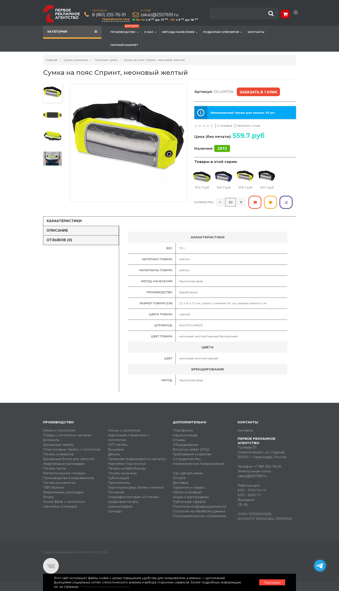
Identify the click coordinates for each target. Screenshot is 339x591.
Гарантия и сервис (189, 487)
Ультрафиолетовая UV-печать (133, 497)
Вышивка (115, 449)
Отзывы (179, 440)
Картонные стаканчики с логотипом (128, 437)
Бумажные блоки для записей (68, 459)
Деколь (114, 454)
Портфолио (183, 430)
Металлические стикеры (64, 473)
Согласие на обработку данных (199, 511)
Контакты (256, 32)
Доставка (180, 483)
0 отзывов (224, 125)
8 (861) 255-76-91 (109, 15)
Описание (57, 230)
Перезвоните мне (116, 19)
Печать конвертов (58, 454)
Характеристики (64, 221)
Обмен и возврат (187, 492)
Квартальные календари (64, 464)
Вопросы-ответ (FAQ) (191, 449)
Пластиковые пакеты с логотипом (72, 449)
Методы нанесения (180, 32)
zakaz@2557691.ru (160, 15)
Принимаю (272, 583)
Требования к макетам (192, 454)
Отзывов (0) (59, 240)
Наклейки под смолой (127, 464)
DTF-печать (117, 445)
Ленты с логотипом (59, 430)
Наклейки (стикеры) (60, 506)
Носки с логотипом (124, 430)
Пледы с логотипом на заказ (67, 435)
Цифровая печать (123, 502)
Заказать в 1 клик (258, 92)
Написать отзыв (248, 125)
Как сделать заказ (188, 473)
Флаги (48, 497)
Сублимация (118, 478)
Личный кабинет (124, 45)
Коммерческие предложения (198, 464)
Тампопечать (119, 483)
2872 (222, 148)
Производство (124, 30)
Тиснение (116, 492)
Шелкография (120, 506)
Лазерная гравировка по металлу (137, 459)
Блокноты (51, 440)
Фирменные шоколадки (63, 492)
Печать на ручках (122, 473)
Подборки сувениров (222, 32)
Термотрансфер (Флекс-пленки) (136, 487)
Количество (204, 202)
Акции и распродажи (191, 497)
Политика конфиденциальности (200, 506)
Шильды (115, 511)
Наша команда (185, 435)
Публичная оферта (189, 502)
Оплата (179, 478)
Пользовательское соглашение (199, 516)
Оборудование (185, 445)
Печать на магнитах (59, 483)
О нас (150, 32)
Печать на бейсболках (127, 468)
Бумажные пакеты (58, 445)
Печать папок (54, 468)
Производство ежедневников (68, 478)
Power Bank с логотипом (64, 502)
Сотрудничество (187, 459)
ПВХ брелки (53, 487)
